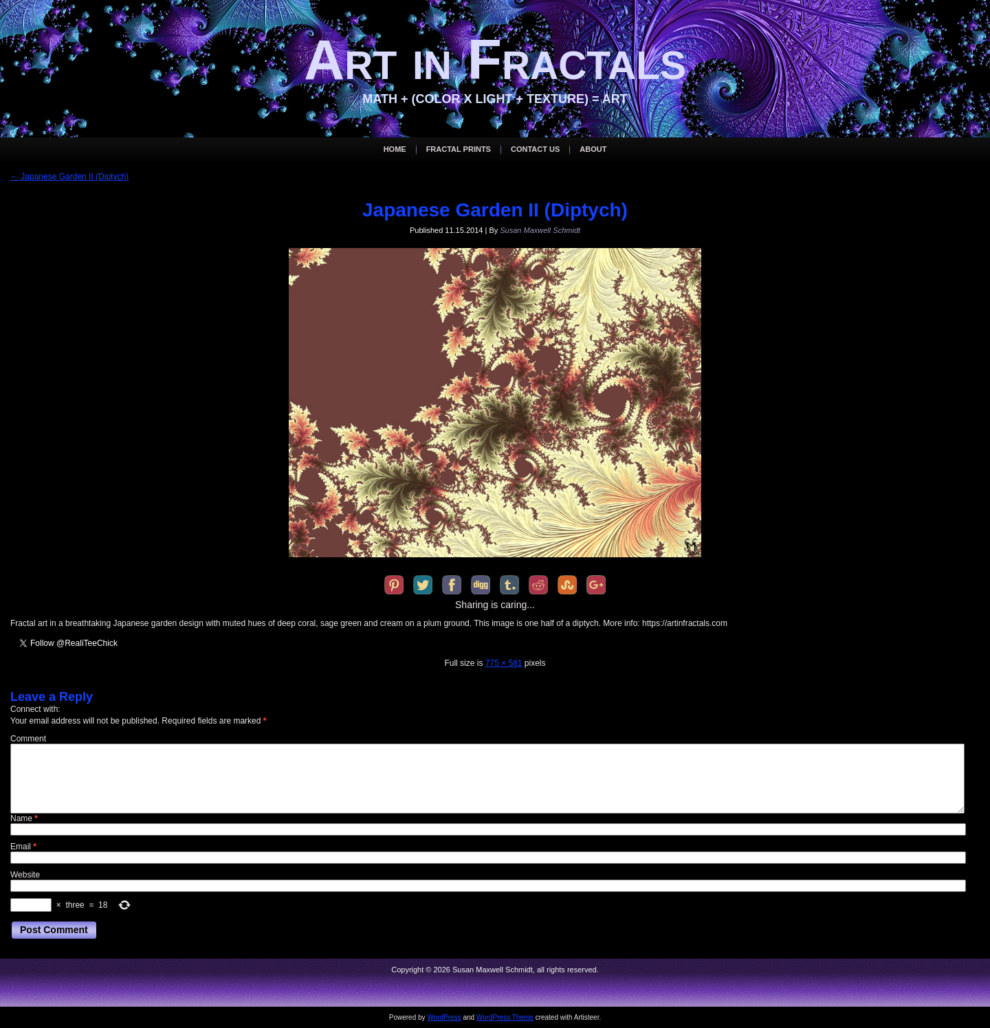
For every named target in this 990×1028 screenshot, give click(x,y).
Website (25, 875)
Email (23, 846)
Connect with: (35, 709)
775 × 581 (503, 663)
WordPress (444, 1017)
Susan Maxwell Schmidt (540, 230)
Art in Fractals (495, 59)
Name (24, 818)
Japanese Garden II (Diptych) (69, 176)
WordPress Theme (505, 1017)
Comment (28, 739)
